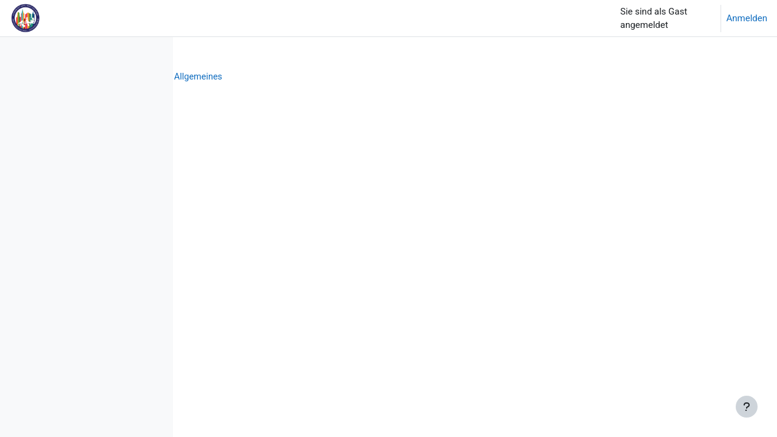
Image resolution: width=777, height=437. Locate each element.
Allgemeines (387, 77)
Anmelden (746, 18)
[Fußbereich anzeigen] (747, 407)
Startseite (216, 77)
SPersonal (327, 77)
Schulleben (271, 77)
